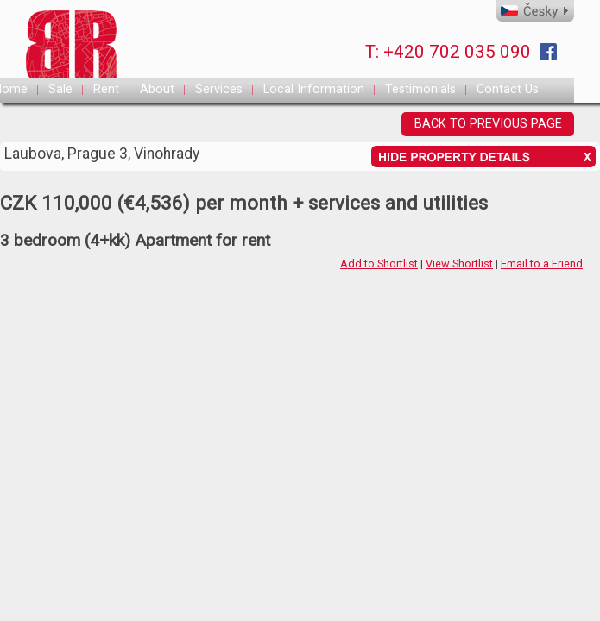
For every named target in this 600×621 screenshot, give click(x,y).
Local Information (313, 89)
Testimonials (420, 89)
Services (219, 89)
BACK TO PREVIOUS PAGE (488, 123)
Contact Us (508, 89)
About (157, 89)
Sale (60, 89)
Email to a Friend (542, 263)
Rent (106, 89)
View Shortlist (459, 263)
